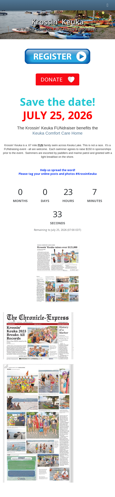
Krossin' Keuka (57, 22)
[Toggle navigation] (107, 5)
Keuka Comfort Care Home (57, 133)
